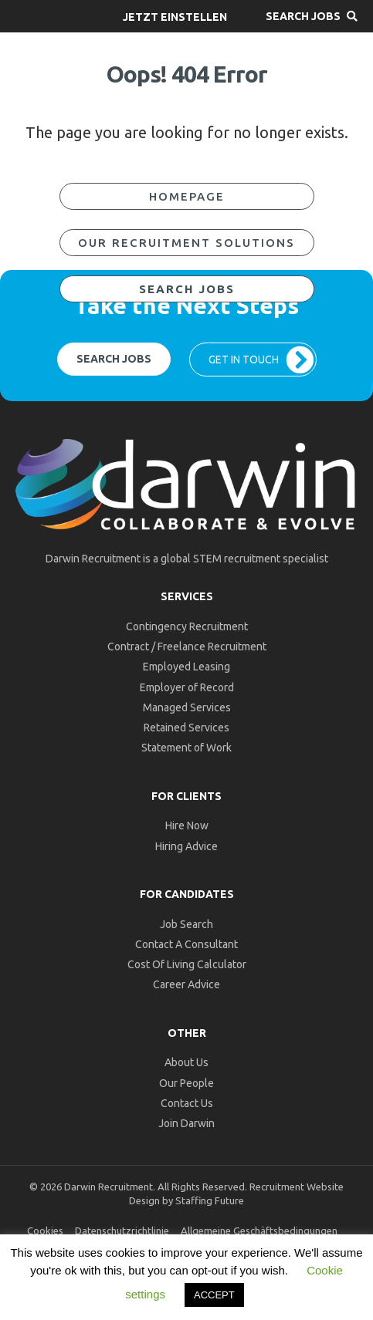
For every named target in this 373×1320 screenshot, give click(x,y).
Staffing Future (209, 1200)
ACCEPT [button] (214, 1295)
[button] (174, 16)
